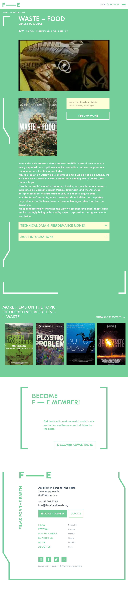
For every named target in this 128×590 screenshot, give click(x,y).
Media (71, 538)
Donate (76, 513)
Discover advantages (75, 445)
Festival (43, 529)
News (41, 542)
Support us (45, 538)
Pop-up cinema (47, 534)
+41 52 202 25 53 (48, 501)
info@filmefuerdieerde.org (53, 505)
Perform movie (88, 115)
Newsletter (72, 525)
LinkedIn (64, 559)
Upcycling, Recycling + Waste (83, 102)
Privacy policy (44, 566)
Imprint (55, 566)
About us (44, 547)
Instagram (40, 559)
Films (10, 12)
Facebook (48, 559)
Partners (71, 529)
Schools (71, 534)
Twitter (56, 559)
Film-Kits (71, 543)
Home (4, 12)
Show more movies (108, 317)
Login (70, 547)
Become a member (52, 513)
